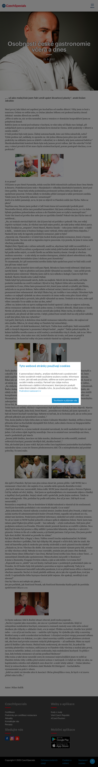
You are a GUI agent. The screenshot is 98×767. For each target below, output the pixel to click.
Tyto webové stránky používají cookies (44, 366)
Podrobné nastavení (30, 391)
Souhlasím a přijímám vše (65, 400)
